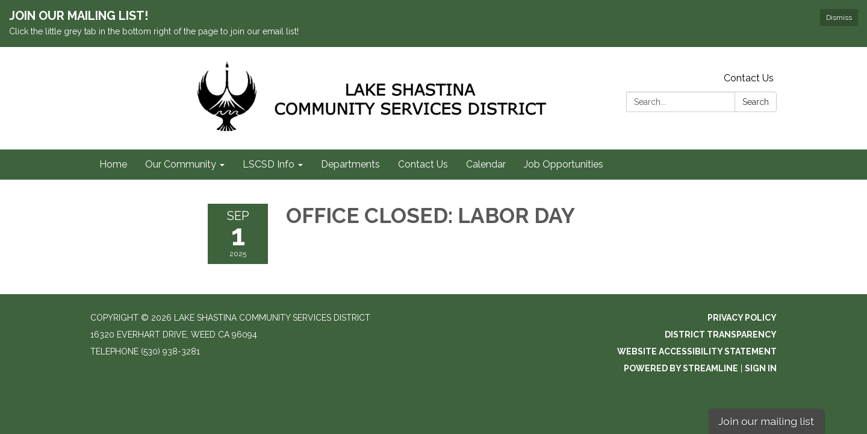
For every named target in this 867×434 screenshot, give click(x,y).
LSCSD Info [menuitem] (268, 164)
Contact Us (749, 78)
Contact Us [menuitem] (423, 164)
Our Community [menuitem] (180, 164)
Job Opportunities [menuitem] (563, 164)
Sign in (761, 368)
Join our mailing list (766, 421)
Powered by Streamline (681, 368)
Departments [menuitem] (350, 164)
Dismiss (839, 17)
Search (755, 102)
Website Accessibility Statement (697, 351)
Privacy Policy (742, 317)
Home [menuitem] (113, 164)
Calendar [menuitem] (486, 164)
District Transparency (721, 334)
